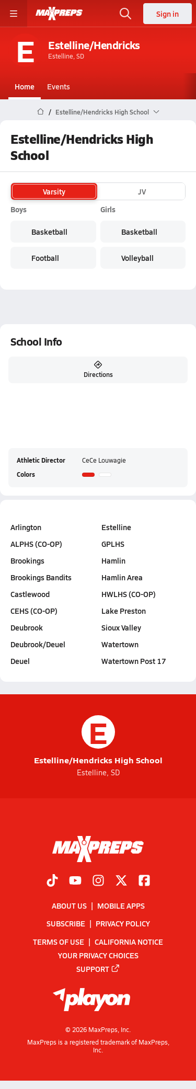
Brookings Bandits (41, 577)
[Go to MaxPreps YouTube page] (75, 881)
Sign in (167, 13)
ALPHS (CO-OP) (36, 543)
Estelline (116, 527)
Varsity (54, 191)
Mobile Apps (121, 905)
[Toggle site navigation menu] (13, 13)
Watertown (120, 644)
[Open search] (125, 13)
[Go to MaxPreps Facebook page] (144, 881)
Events (58, 86)
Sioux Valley (121, 627)
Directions (98, 370)
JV (142, 191)
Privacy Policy (123, 923)
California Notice (129, 941)
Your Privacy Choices (98, 955)
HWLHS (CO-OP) (128, 594)
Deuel (20, 661)
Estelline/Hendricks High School (98, 740)
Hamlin (113, 560)
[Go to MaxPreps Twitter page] (121, 881)
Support (98, 969)
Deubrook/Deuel (37, 644)
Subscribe (66, 923)
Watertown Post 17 (133, 661)
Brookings (27, 560)
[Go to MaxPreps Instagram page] (98, 881)
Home (24, 86)
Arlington (25, 527)
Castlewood (30, 594)
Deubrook (26, 627)
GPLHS (112, 543)
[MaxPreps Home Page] (40, 112)
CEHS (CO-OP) (33, 610)
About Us (69, 905)
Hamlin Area (122, 577)
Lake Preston (123, 610)
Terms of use (58, 941)
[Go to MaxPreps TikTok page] (52, 881)
